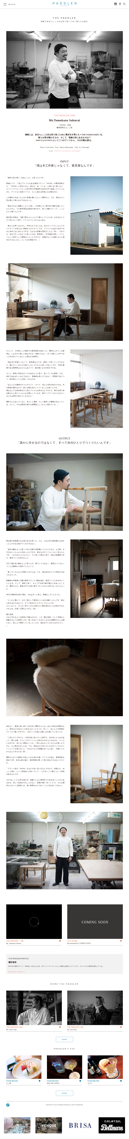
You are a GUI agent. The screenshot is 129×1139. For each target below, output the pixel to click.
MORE (64, 1039)
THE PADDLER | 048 (64, 115)
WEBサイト (22, 972)
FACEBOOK (66, 151)
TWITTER (57, 151)
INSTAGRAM (76, 151)
